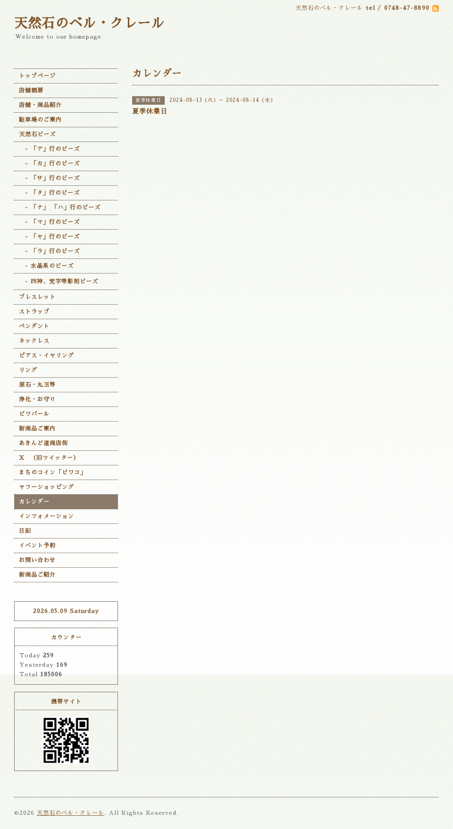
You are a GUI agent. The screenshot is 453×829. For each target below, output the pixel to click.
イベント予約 (37, 545)
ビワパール (34, 414)
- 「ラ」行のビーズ (49, 251)
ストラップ (34, 312)
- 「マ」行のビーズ (49, 222)
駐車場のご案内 (40, 120)
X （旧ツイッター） (49, 458)
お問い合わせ (37, 560)
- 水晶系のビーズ (46, 266)
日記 (25, 531)
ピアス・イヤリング (46, 355)
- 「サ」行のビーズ (49, 178)
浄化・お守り (37, 399)
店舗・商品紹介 (40, 105)
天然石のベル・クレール (89, 23)
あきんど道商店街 (43, 443)
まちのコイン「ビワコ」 (52, 472)
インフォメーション (46, 516)
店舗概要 (31, 90)
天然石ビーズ (37, 134)
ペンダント (34, 326)
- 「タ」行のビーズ (49, 193)
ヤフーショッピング (46, 487)
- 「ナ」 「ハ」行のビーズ (60, 207)
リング (28, 370)
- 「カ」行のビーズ (49, 163)
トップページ (37, 76)
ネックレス (34, 341)
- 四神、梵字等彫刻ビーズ (58, 281)
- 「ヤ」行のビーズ (49, 237)
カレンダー (34, 502)
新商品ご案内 (37, 428)
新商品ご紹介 (37, 575)
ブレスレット (37, 297)
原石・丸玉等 (37, 385)
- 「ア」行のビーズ (49, 149)
